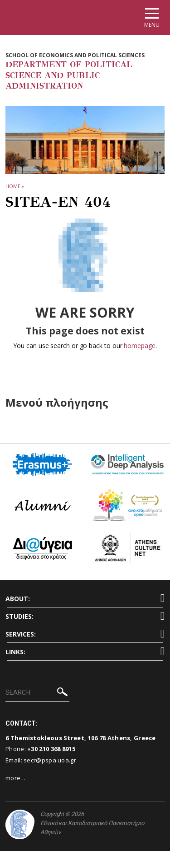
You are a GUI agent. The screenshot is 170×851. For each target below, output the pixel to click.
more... (15, 778)
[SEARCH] (37, 693)
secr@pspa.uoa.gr (50, 760)
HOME (12, 186)
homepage (139, 345)
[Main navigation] (152, 17)
